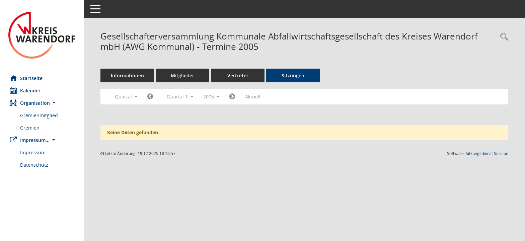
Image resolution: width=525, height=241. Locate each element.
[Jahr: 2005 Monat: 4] (232, 97)
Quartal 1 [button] (180, 96)
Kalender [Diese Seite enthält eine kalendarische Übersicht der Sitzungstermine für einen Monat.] (25, 90)
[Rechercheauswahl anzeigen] (502, 37)
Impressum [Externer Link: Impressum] (33, 152)
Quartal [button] (126, 96)
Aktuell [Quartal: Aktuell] (252, 96)
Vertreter (237, 75)
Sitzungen (293, 75)
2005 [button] (211, 96)
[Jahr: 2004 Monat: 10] (150, 97)
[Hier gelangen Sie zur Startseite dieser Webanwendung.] (42, 35)
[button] (42, 103)
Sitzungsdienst (487, 153)
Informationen (127, 75)
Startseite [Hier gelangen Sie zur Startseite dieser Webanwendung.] (26, 78)
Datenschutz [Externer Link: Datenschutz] (34, 165)
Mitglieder (182, 75)
